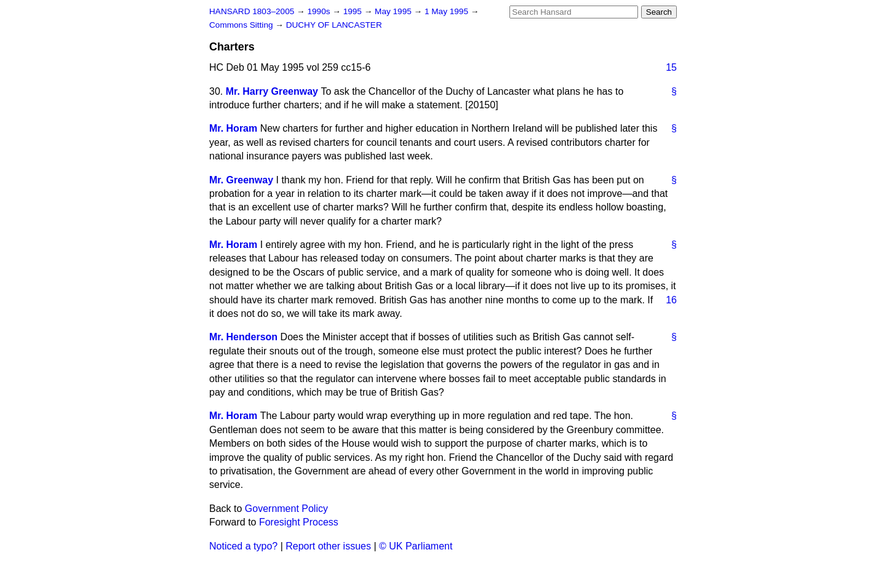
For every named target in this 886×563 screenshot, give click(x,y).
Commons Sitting (242, 25)
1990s (319, 11)
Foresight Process (298, 522)
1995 (353, 11)
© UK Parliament (415, 546)
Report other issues (328, 546)
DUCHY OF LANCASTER (334, 25)
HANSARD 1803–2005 (251, 11)
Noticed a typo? (243, 546)
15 (671, 67)
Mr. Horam (233, 128)
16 (671, 300)
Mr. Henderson (243, 337)
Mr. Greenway (241, 180)
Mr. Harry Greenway (272, 91)
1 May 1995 (448, 11)
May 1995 (394, 11)
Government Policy (286, 508)
